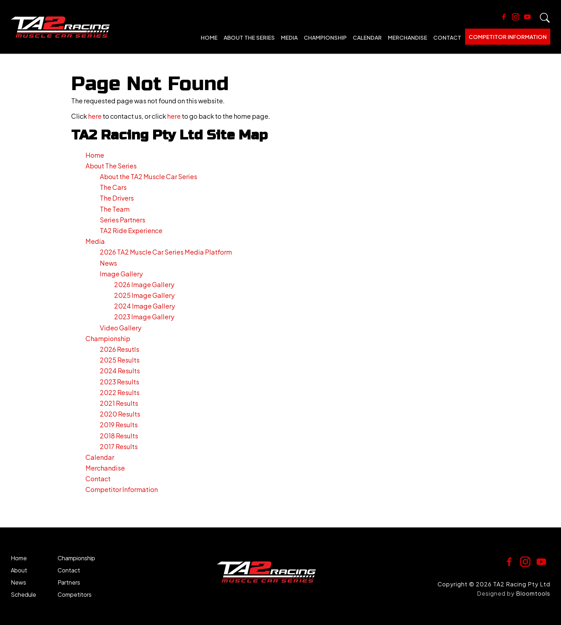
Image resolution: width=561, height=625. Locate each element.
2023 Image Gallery (144, 316)
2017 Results (119, 446)
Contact (447, 37)
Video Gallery (120, 328)
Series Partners (122, 220)
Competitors (75, 594)
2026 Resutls (119, 349)
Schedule (23, 594)
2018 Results (119, 436)
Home (209, 37)
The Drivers (117, 198)
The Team (115, 209)
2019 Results (119, 424)
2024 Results (120, 370)
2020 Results (120, 414)
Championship (325, 37)
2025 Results (120, 360)
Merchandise (407, 37)
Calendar (367, 37)
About (19, 570)
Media (289, 37)
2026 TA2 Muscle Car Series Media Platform (166, 252)
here (95, 116)
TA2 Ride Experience (131, 230)
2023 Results (119, 382)
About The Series (249, 37)
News (108, 263)
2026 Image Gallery (144, 284)
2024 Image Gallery (144, 306)
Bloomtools (533, 593)
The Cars (113, 187)
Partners (69, 582)
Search (545, 18)
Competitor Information (508, 36)
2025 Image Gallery (144, 295)
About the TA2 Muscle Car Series (148, 176)
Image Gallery (121, 274)
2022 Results (120, 392)
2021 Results (119, 403)
